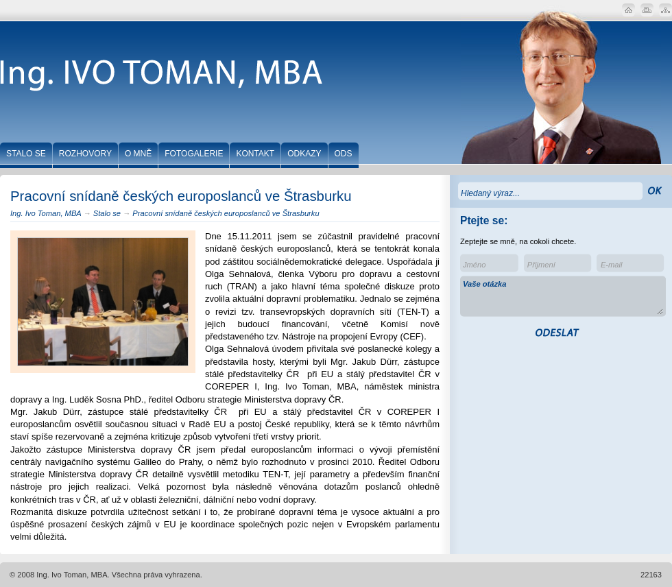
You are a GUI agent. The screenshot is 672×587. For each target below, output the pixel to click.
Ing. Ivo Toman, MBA (45, 213)
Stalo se (107, 213)
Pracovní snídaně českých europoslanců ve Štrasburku (225, 213)
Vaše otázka (563, 297)
